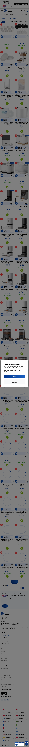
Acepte (14, 376)
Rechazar (14, 382)
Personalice (14, 380)
